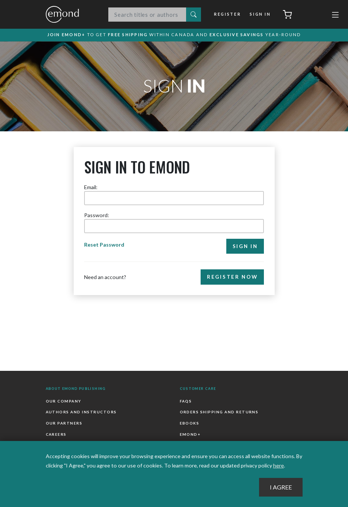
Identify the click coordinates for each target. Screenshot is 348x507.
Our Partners (64, 423)
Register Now (232, 277)
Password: (96, 215)
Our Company (64, 401)
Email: (91, 187)
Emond (70, 14)
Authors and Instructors (81, 412)
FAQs (186, 401)
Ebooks (189, 423)
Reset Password (104, 244)
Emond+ (190, 434)
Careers (56, 434)
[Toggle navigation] (335, 15)
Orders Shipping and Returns (219, 412)
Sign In (260, 14)
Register (227, 14)
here (278, 465)
